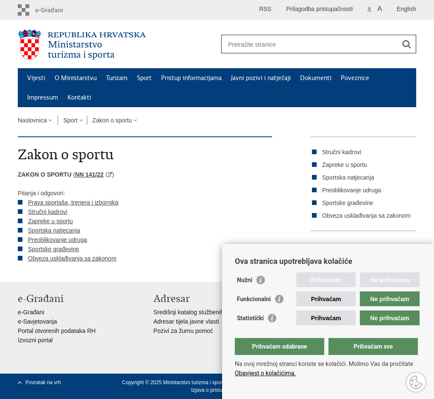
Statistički (250, 318)
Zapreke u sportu (50, 221)
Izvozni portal (35, 340)
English (406, 9)
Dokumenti (315, 78)
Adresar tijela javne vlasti (186, 321)
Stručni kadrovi (47, 211)
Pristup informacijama (191, 78)
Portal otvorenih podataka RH (57, 330)
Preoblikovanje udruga (57, 239)
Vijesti (36, 78)
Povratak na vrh (43, 382)
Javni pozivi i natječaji (261, 78)
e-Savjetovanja (37, 321)
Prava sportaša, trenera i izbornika (73, 202)
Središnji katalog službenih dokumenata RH (210, 312)
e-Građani (31, 312)
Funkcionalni (254, 299)
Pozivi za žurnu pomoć (183, 330)
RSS (265, 9)
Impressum (42, 97)
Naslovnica (32, 120)
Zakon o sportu (112, 120)
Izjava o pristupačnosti (216, 390)
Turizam (117, 78)
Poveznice (355, 78)
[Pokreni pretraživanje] (406, 44)
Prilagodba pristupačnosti (319, 9)
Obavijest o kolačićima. (265, 373)
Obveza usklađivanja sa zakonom (72, 258)
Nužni (244, 280)
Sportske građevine (53, 249)
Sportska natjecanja (54, 230)
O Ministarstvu (76, 78)
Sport (144, 78)
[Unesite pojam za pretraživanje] (309, 44)
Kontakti (79, 97)
